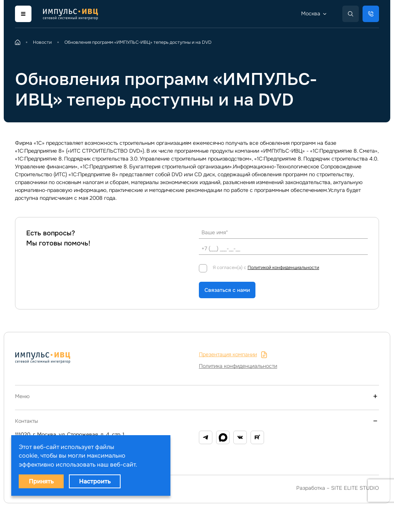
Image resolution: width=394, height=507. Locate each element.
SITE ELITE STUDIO (355, 488)
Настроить (94, 481)
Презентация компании (233, 354)
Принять (41, 481)
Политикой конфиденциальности (283, 268)
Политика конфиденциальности (238, 366)
